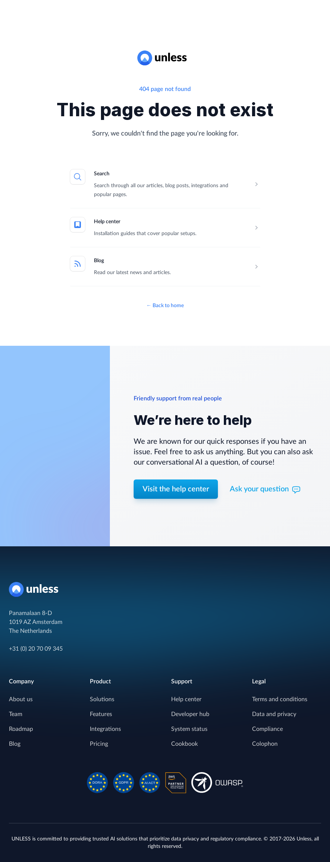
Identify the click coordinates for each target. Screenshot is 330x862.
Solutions (102, 699)
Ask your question (265, 489)
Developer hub (190, 714)
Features (101, 714)
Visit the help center (176, 489)
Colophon (265, 744)
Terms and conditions (279, 699)
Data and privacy (274, 714)
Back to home (165, 305)
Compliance (267, 729)
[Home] (165, 589)
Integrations (105, 729)
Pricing (99, 744)
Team (15, 714)
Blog (99, 260)
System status (189, 729)
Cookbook (184, 744)
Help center (107, 221)
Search (102, 173)
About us (21, 699)
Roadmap (21, 729)
